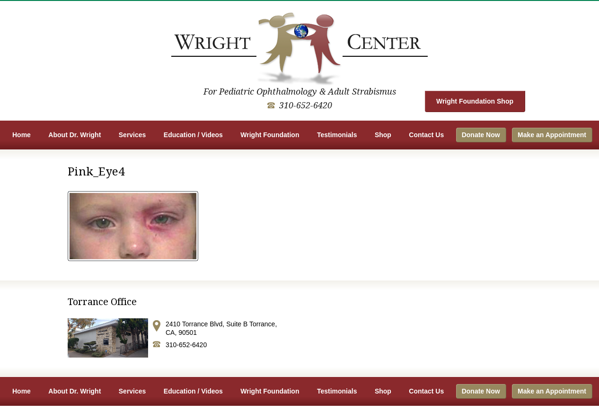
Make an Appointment (552, 135)
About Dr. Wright (74, 135)
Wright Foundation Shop (474, 101)
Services (132, 135)
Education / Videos (193, 135)
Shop (383, 135)
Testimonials (337, 135)
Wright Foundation (269, 135)
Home (21, 135)
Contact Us (426, 135)
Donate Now (481, 135)
